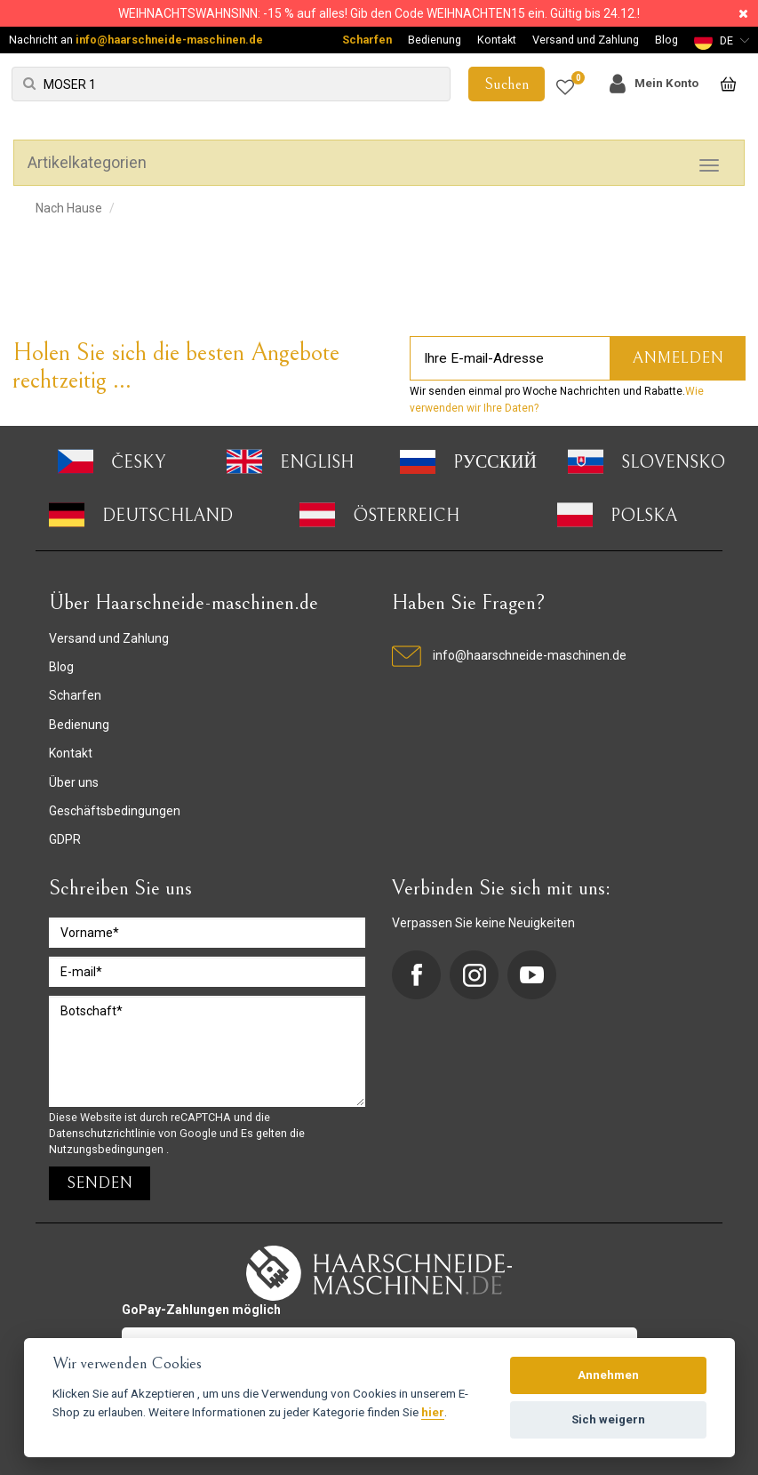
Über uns (74, 782)
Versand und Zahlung (585, 39)
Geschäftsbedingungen (114, 811)
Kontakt (496, 39)
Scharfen (367, 39)
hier (432, 1412)
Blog (666, 39)
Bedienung (434, 39)
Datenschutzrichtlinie (103, 1133)
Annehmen (608, 1375)
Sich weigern (608, 1419)
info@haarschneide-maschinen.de (169, 39)
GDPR (65, 839)
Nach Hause (69, 208)
